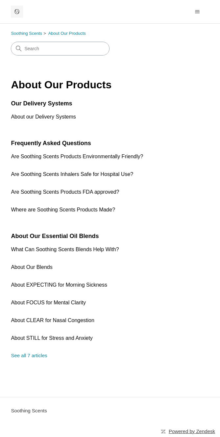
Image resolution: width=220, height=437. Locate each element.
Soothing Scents (26, 33)
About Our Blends (31, 267)
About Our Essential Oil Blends (55, 236)
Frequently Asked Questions (51, 143)
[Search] (60, 48)
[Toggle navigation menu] (197, 12)
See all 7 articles (29, 355)
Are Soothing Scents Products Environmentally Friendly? (77, 156)
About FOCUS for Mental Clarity (48, 302)
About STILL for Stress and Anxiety (51, 338)
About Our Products (67, 33)
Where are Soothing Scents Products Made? (63, 209)
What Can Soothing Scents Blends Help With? (65, 249)
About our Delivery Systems (43, 117)
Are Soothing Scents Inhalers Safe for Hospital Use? (72, 174)
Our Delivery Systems (41, 103)
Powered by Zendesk (192, 431)
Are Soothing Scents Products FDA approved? (65, 192)
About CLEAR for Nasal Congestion (52, 320)
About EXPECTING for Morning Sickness (59, 285)
